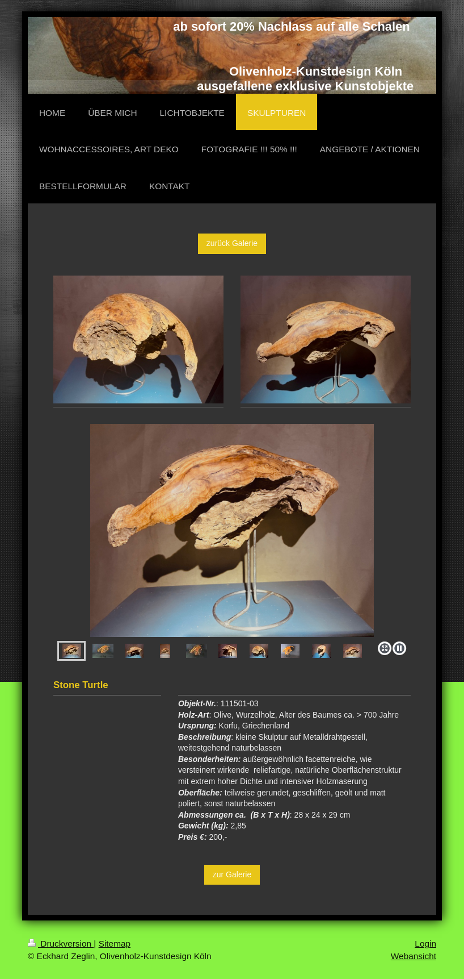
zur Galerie (232, 874)
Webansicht (413, 956)
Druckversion (61, 943)
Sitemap (114, 943)
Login (425, 943)
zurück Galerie (232, 243)
